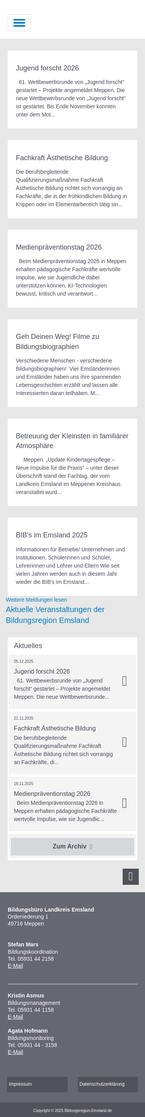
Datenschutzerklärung (102, 1084)
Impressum (20, 1084)
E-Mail (15, 966)
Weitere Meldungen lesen (36, 600)
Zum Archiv (72, 846)
